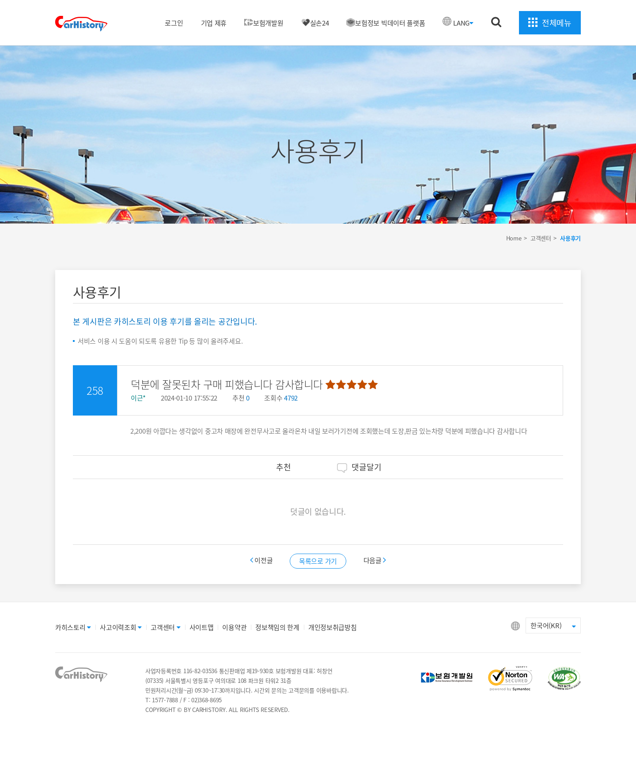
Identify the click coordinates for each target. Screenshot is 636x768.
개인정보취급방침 (332, 627)
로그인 (174, 23)
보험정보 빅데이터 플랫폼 (385, 23)
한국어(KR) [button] (553, 625)
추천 (276, 467)
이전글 (262, 560)
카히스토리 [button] (73, 627)
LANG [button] (463, 23)
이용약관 (234, 627)
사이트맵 (201, 627)
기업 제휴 (214, 23)
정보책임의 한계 (277, 627)
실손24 (315, 23)
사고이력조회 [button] (121, 627)
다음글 (374, 560)
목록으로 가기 (318, 561)
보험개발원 (264, 23)
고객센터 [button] (166, 627)
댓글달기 (359, 467)
